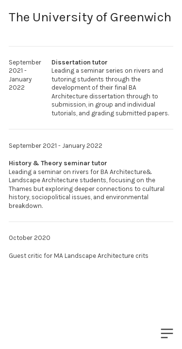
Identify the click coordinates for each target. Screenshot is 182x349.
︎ (167, 334)
